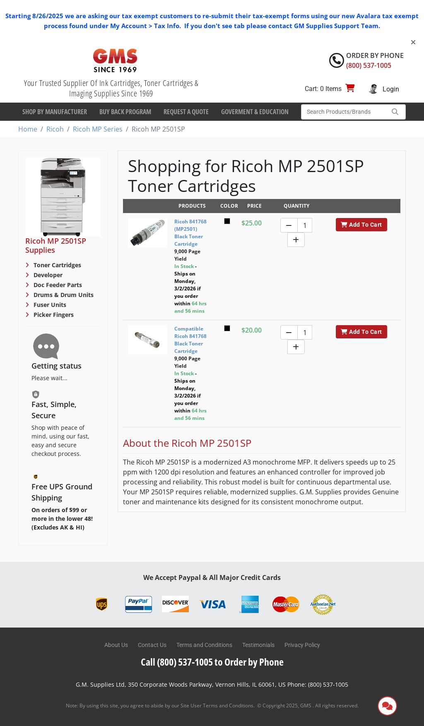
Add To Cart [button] (361, 224)
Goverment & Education (255, 111)
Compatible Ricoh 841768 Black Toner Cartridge (190, 340)
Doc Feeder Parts (57, 285)
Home (27, 129)
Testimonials (258, 645)
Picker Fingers (53, 315)
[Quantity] (304, 225)
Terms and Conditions (204, 645)
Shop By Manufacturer (54, 111)
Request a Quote (186, 111)
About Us (116, 645)
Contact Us (152, 645)
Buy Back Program (125, 111)
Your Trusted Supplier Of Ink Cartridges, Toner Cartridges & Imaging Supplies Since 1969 (111, 88)
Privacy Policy (302, 645)
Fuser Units (49, 305)
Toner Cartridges (56, 265)
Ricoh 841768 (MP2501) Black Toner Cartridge (190, 232)
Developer (47, 275)
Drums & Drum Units (63, 295)
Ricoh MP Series (98, 129)
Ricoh (55, 129)
